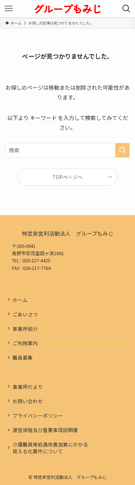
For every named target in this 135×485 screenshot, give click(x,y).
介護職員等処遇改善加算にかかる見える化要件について (50, 448)
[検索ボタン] (126, 8)
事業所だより (28, 386)
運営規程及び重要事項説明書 (45, 429)
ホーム (20, 299)
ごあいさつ (25, 314)
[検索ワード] (67, 150)
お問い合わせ (28, 401)
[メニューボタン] (8, 8)
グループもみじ (67, 9)
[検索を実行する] (122, 150)
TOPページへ (68, 177)
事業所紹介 (25, 328)
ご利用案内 (25, 343)
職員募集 (23, 357)
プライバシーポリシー (38, 415)
